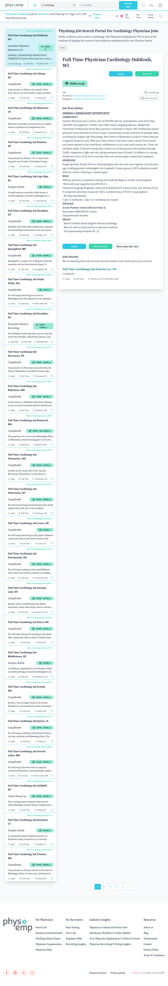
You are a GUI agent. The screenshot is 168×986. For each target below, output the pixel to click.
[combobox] (58, 5)
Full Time (127, 16)
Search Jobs (128, 5)
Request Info (100, 246)
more (62, 47)
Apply (121, 73)
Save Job (147, 73)
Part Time (138, 16)
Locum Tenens (150, 16)
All (117, 16)
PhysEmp (137, 972)
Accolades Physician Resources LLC (89, 95)
